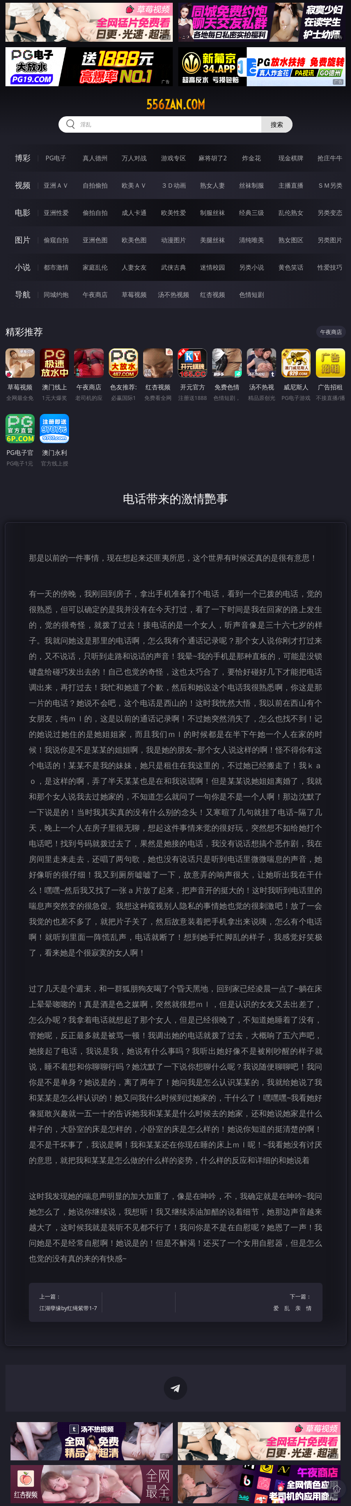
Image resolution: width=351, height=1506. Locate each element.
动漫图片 (173, 240)
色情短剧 (251, 294)
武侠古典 (173, 267)
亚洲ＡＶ (56, 185)
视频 (22, 185)
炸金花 (251, 158)
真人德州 (95, 158)
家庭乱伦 (95, 267)
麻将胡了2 (213, 158)
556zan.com (175, 104)
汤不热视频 (173, 294)
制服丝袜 (212, 212)
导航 (22, 294)
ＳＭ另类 (329, 185)
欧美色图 (134, 240)
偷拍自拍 (95, 212)
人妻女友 (134, 267)
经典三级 (251, 212)
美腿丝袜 (212, 240)
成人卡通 (134, 212)
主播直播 (290, 185)
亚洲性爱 (56, 212)
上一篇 (69, 1303)
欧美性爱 (173, 212)
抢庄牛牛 (329, 158)
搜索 (277, 124)
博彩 (22, 158)
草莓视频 (134, 294)
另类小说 (251, 267)
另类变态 (329, 212)
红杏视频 (212, 294)
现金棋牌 (290, 158)
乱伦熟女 (290, 212)
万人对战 (134, 158)
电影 (22, 212)
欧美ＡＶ (134, 185)
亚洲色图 (95, 240)
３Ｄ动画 (173, 185)
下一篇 (282, 1303)
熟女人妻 (212, 185)
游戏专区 (173, 158)
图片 (22, 239)
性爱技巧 (329, 267)
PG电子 (56, 158)
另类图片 (329, 240)
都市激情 (56, 267)
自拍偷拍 (95, 185)
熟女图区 (290, 240)
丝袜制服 (251, 185)
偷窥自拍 (56, 240)
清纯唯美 (251, 240)
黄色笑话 (290, 267)
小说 (22, 267)
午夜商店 (95, 294)
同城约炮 (56, 294)
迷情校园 (212, 267)
